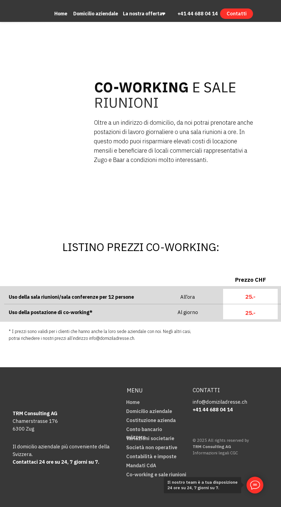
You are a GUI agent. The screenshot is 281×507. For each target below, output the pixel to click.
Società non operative (151, 447)
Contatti (237, 13)
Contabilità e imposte (151, 456)
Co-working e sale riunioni (156, 474)
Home (60, 13)
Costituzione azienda (151, 420)
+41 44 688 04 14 (198, 13)
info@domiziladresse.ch (220, 402)
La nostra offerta (142, 13)
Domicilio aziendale (95, 13)
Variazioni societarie (150, 438)
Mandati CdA (141, 465)
